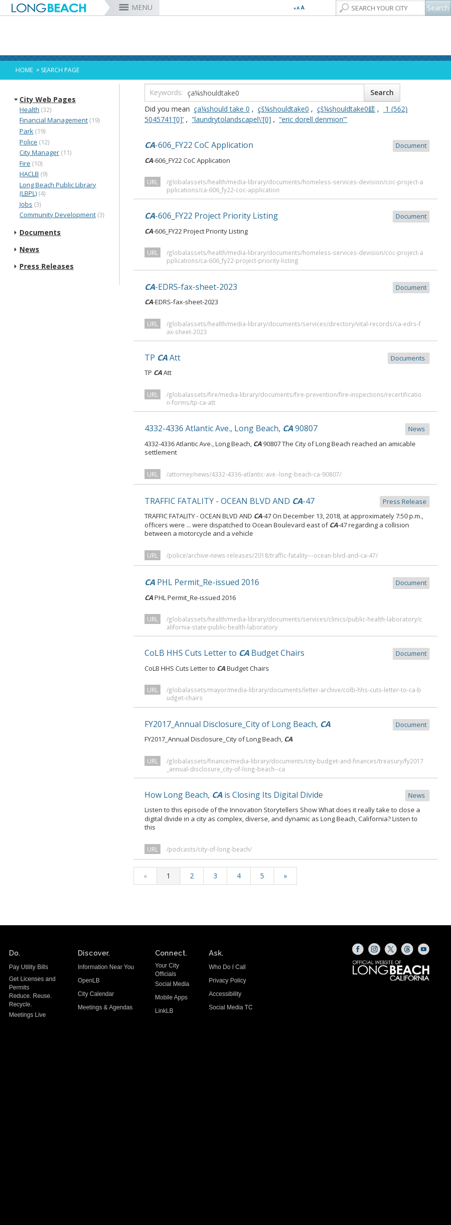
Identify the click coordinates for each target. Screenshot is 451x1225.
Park (26, 130)
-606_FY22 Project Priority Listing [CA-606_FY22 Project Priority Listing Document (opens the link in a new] (287, 216)
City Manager (39, 152)
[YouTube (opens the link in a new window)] (424, 949)
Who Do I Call (227, 967)
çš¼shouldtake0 (283, 109)
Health (29, 109)
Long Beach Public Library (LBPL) (57, 189)
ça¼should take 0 (222, 109)
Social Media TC (231, 1007)
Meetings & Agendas (105, 1007)
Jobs (25, 204)
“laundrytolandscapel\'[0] (231, 119)
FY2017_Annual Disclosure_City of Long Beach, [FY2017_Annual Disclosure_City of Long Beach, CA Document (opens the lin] (287, 725)
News (29, 249)
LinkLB (164, 1010)
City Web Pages (47, 99)
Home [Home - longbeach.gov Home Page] (24, 70)
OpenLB (89, 980)
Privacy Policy (227, 980)
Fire (24, 163)
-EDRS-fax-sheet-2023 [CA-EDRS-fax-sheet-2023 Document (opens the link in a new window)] (287, 287)
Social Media (172, 983)
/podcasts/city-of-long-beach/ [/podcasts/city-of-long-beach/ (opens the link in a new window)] (209, 849)
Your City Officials (167, 970)
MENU (142, 7)
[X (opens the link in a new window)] (391, 949)
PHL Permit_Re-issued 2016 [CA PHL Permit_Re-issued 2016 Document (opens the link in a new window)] (287, 583)
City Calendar (96, 993)
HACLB (29, 173)
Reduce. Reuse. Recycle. (30, 1000)
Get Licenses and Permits (32, 983)
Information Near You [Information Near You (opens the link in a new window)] (106, 967)
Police (28, 141)
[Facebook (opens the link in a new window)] (358, 949)
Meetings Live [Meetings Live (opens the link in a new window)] (27, 1014)
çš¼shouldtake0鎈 (346, 109)
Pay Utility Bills (28, 967)
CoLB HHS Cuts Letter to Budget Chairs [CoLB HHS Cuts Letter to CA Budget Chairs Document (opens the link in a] (287, 653)
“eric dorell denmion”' (313, 119)
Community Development (57, 214)
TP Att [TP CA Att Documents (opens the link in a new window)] (287, 358)
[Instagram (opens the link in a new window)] (374, 949)
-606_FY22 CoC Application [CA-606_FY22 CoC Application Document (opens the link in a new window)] (287, 145)
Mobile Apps (171, 997)
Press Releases (46, 266)
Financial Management (53, 120)
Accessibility (225, 993)
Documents (40, 232)
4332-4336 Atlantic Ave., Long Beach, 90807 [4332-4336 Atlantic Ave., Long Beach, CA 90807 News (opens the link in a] (287, 429)
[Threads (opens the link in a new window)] (407, 949)
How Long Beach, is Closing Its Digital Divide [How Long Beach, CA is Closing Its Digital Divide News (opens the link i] (287, 795)
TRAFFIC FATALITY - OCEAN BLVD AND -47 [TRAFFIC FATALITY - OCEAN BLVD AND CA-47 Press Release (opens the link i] (287, 501)
